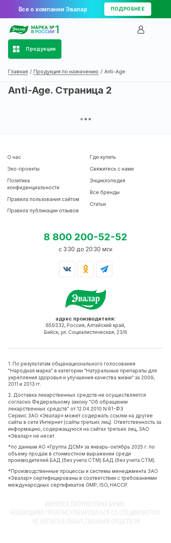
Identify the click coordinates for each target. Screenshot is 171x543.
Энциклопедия (107, 180)
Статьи (98, 204)
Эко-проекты (23, 169)
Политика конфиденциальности (33, 183)
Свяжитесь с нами (112, 169)
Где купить (103, 157)
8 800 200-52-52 (85, 237)
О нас (14, 157)
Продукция (41, 49)
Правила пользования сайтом (43, 199)
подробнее (128, 9)
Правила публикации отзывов (43, 210)
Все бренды (105, 192)
